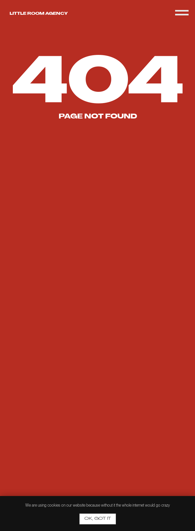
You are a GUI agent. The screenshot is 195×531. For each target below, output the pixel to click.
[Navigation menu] (182, 13)
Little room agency (39, 14)
